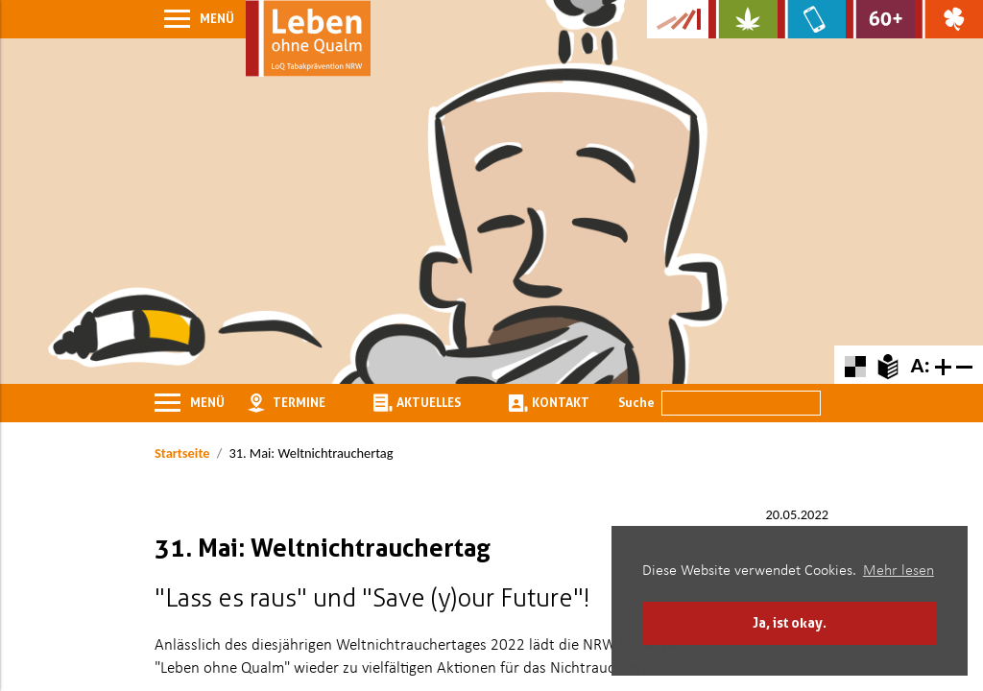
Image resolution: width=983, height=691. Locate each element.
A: (919, 364)
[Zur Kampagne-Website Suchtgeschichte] (677, 19)
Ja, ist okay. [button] (790, 622)
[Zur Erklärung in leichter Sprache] (887, 364)
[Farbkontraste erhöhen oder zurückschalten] (855, 364)
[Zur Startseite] (308, 38)
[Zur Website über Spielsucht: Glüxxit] (949, 19)
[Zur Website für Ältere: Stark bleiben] (880, 19)
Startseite (182, 453)
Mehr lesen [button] (898, 571)
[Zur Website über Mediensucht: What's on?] (812, 19)
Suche (636, 402)
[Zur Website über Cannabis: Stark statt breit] (742, 19)
